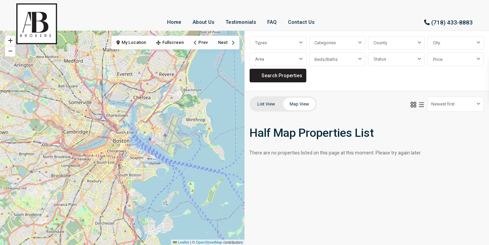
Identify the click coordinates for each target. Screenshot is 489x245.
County (380, 42)
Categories (325, 42)
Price (437, 59)
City (436, 42)
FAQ (272, 22)
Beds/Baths (326, 59)
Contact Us (301, 22)
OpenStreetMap (209, 242)
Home (174, 22)
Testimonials (240, 22)
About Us (203, 22)
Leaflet (181, 242)
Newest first (443, 104)
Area (259, 59)
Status (380, 59)
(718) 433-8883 (452, 22)
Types (261, 42)
